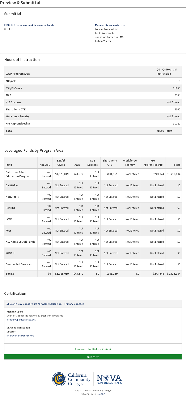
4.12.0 (102, 394)
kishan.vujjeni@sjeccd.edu (21, 319)
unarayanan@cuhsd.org (20, 335)
